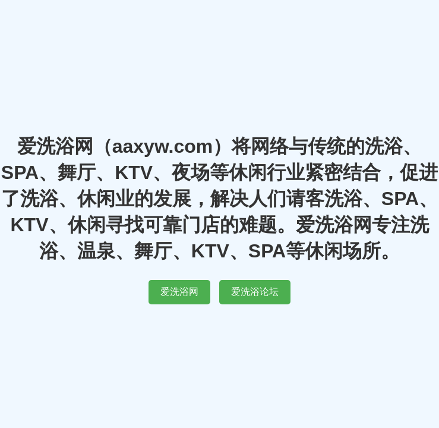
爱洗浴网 (179, 292)
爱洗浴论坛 (255, 292)
